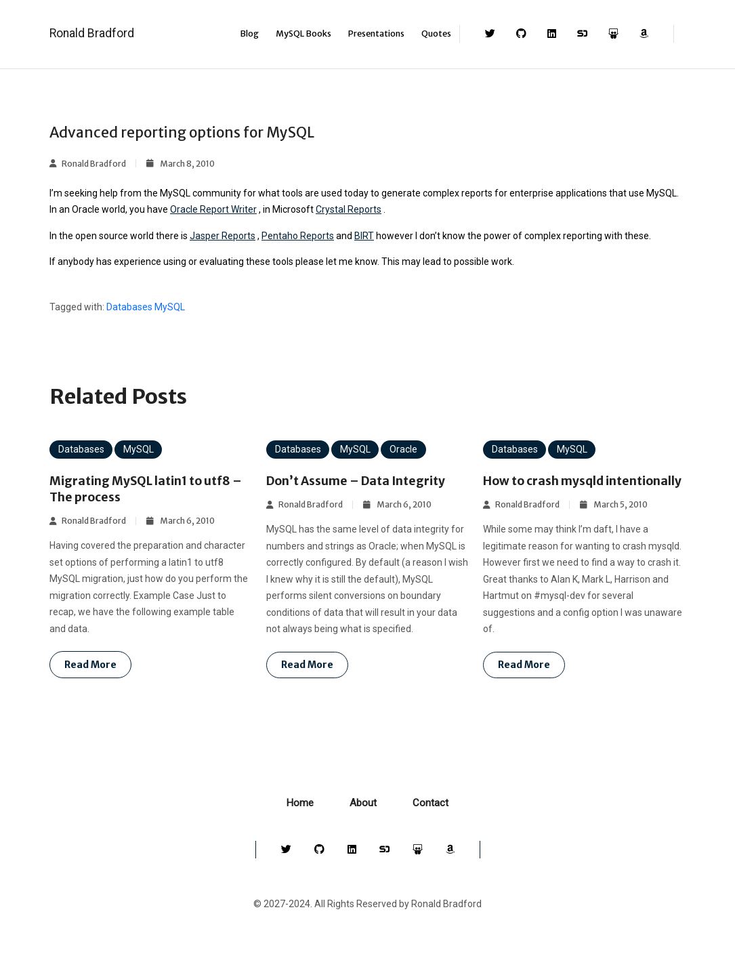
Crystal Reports (348, 209)
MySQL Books (303, 33)
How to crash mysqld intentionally (546, 489)
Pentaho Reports (297, 235)
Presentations (376, 33)
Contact (430, 819)
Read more (90, 665)
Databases (129, 306)
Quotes (436, 33)
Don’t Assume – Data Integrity (360, 480)
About (363, 819)
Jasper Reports (222, 235)
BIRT (364, 235)
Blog (249, 33)
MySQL (169, 306)
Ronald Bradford (91, 33)
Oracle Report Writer (213, 209)
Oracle (403, 449)
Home (300, 819)
